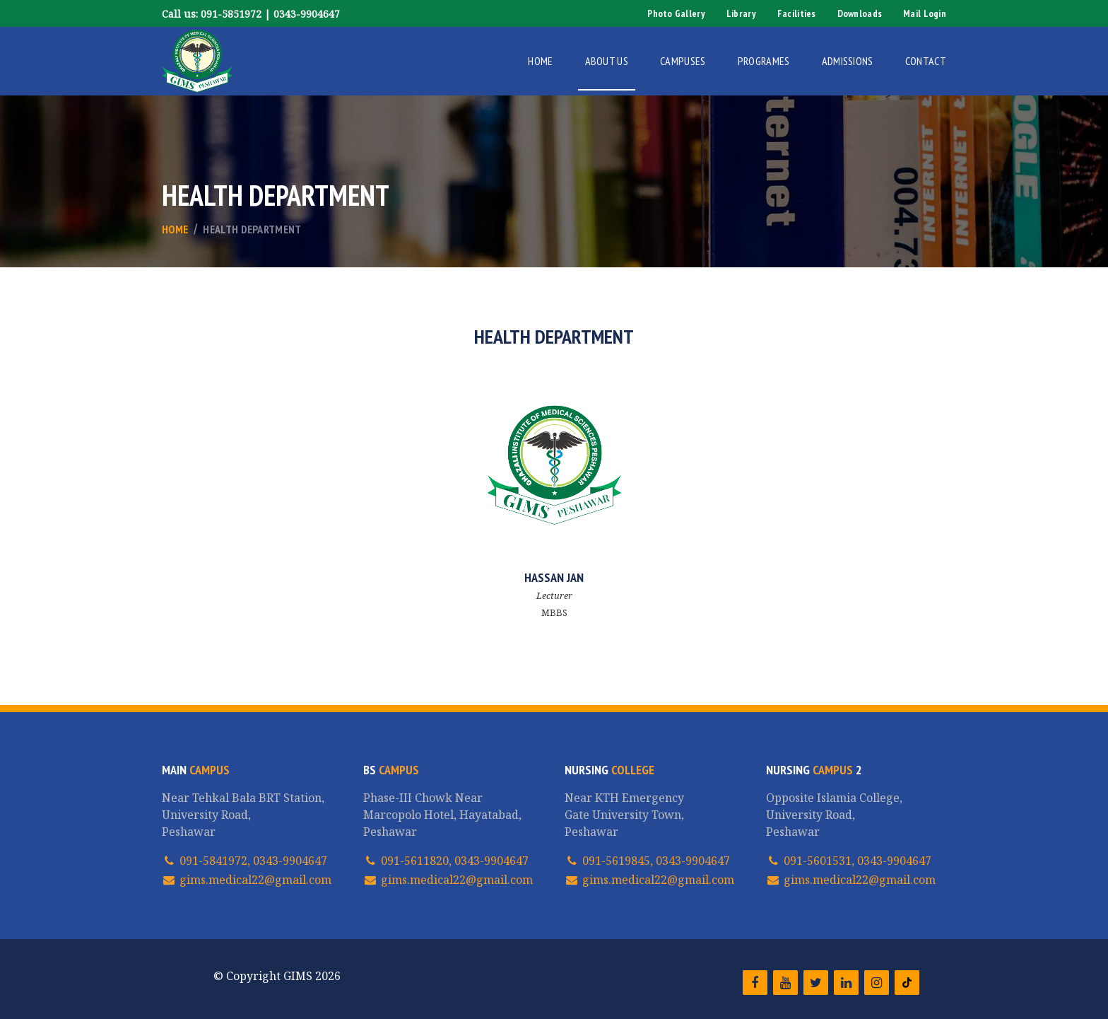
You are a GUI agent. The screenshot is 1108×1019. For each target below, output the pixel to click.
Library (741, 13)
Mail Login (924, 13)
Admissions (847, 61)
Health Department (252, 229)
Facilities (796, 13)
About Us (607, 61)
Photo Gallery (676, 13)
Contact (925, 61)
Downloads (860, 13)
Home (540, 61)
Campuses (683, 61)
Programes (764, 61)
